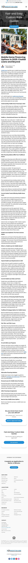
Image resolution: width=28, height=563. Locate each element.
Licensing (3, 532)
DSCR (3, 497)
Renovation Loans (17, 500)
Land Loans (4, 503)
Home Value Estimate (18, 511)
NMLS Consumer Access (6, 530)
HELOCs (3, 494)
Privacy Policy (4, 481)
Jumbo (15, 489)
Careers (3, 511)
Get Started (14, 467)
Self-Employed (17, 492)
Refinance (16, 476)
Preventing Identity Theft (18, 480)
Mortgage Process (17, 514)
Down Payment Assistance (19, 497)
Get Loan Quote (14, 26)
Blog (15, 481)
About (15, 478)
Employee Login (4, 480)
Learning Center (5, 478)
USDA (3, 492)
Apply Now (4, 483)
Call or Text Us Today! (14, 2)
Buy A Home (4, 476)
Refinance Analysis (17, 509)
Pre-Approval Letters (5, 509)
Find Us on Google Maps (6, 527)
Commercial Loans (17, 502)
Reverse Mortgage (17, 494)
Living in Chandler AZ (5, 516)
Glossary (15, 513)
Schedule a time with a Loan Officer (14, 1)
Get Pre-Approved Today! (14, 420)
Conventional (4, 489)
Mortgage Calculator (5, 514)
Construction (4, 495)
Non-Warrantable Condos (6, 500)
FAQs (2, 513)
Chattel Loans (4, 502)
